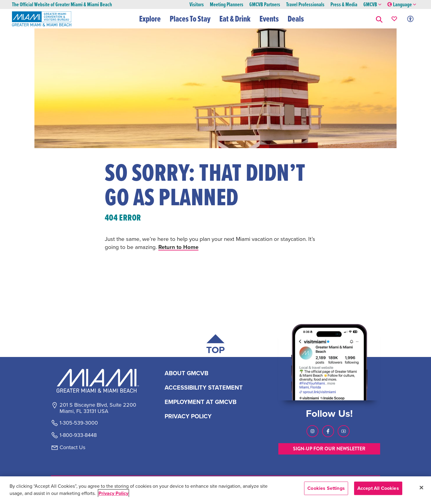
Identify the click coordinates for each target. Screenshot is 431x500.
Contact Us (72, 447)
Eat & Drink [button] (235, 19)
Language (401, 4)
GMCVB (372, 4)
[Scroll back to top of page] (215, 345)
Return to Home (178, 247)
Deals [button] (296, 19)
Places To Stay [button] (190, 19)
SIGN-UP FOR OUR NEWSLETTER (329, 448)
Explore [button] (150, 19)
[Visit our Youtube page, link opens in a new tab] (344, 431)
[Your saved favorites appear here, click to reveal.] (394, 18)
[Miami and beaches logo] (97, 380)
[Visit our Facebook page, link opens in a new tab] (328, 431)
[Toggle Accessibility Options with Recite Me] (410, 18)
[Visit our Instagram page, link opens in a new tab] (312, 431)
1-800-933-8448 (78, 435)
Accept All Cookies (378, 488)
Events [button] (269, 19)
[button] (379, 18)
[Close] (421, 487)
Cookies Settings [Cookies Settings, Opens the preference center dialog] (326, 488)
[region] (215, 488)
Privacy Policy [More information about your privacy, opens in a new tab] (113, 493)
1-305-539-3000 (79, 423)
